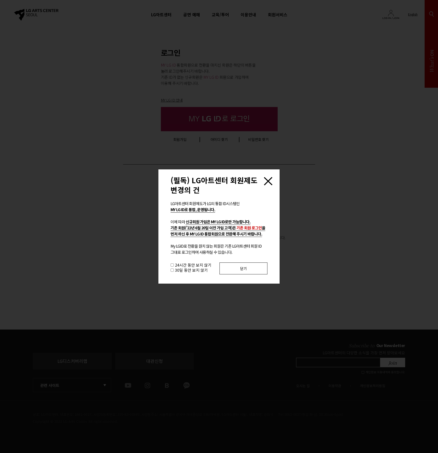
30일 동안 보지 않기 (191, 270)
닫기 (243, 268)
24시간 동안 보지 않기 (193, 265)
